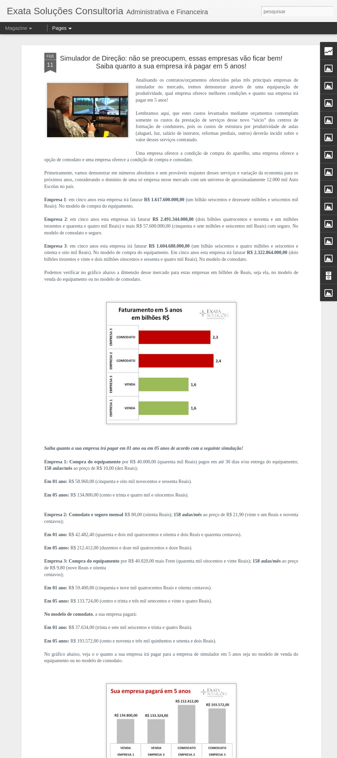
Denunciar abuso (242, 754)
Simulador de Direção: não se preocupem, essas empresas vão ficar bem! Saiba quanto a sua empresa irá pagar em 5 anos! (171, 47)
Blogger (220, 754)
